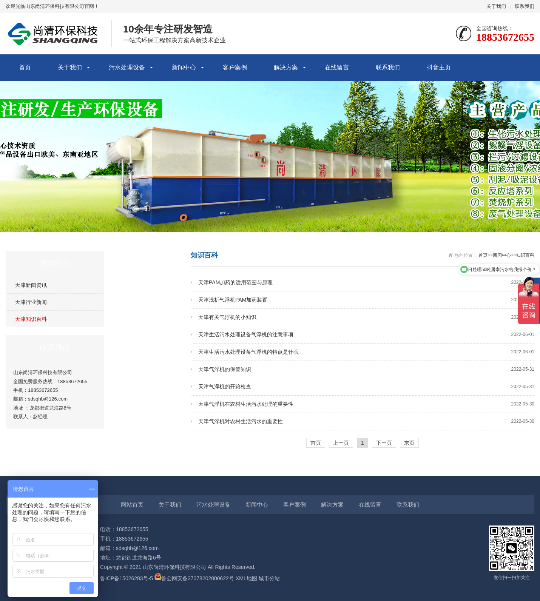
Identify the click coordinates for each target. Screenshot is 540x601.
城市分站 (269, 578)
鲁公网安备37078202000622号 (197, 578)
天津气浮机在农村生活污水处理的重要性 (366, 404)
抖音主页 (439, 67)
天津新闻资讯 (31, 285)
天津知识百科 (31, 319)
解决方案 (286, 67)
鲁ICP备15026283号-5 (126, 578)
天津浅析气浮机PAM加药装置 (366, 299)
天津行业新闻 (31, 302)
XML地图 (246, 578)
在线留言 (337, 67)
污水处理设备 (127, 67)
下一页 (384, 443)
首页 (25, 67)
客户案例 (235, 67)
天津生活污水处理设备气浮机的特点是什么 (366, 352)
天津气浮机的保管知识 (366, 369)
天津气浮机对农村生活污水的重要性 (366, 421)
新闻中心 (184, 67)
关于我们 (496, 6)
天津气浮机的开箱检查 (366, 386)
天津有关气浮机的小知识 (366, 317)
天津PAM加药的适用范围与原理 (366, 282)
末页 (409, 443)
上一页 (341, 443)
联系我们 (524, 6)
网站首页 (132, 504)
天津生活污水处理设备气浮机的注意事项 (366, 334)
